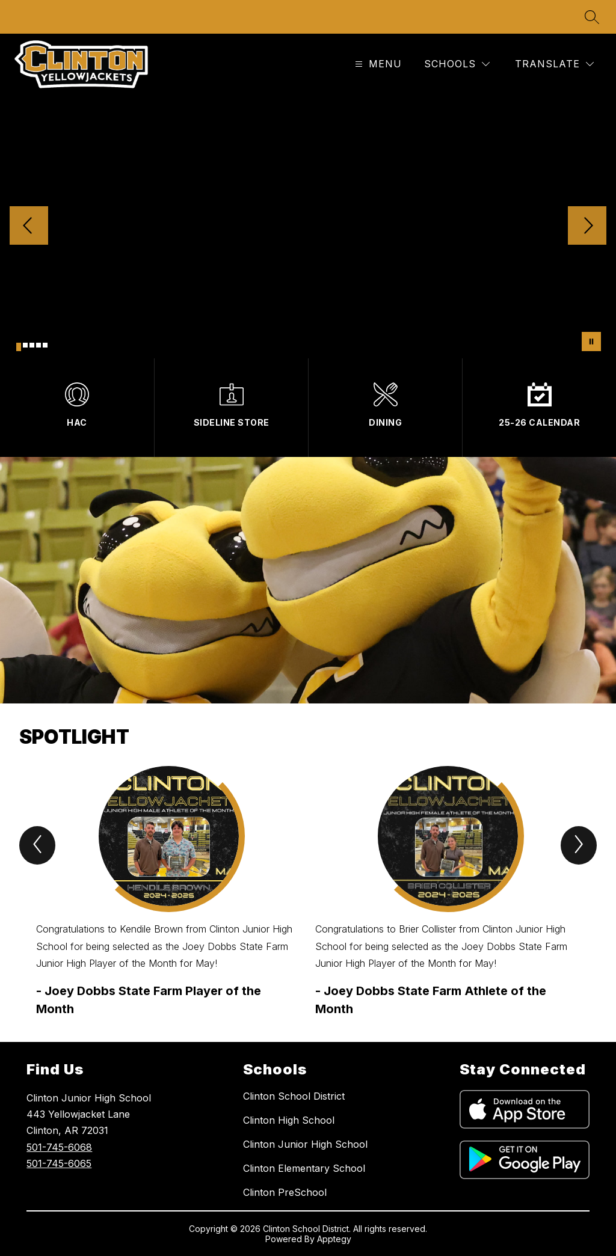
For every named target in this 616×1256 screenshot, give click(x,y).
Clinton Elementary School (304, 1168)
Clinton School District (294, 1096)
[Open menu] (377, 64)
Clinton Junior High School (305, 1144)
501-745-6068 (59, 1147)
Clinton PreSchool (285, 1192)
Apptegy (334, 1239)
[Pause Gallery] (591, 341)
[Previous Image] (29, 226)
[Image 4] (38, 345)
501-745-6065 (58, 1163)
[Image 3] (31, 345)
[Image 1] (18, 347)
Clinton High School (288, 1120)
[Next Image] (587, 226)
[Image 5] (45, 345)
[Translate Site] (554, 64)
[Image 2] (25, 345)
